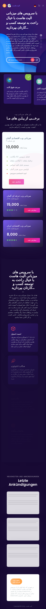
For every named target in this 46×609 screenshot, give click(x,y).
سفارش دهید (16, 181)
